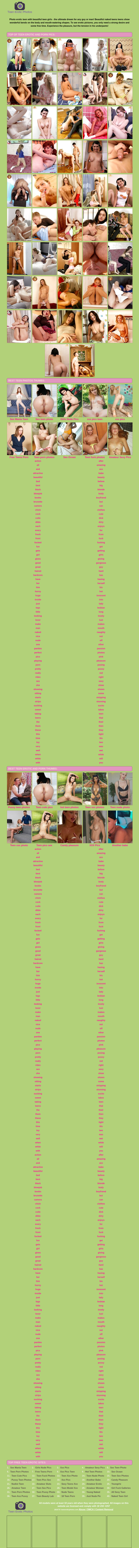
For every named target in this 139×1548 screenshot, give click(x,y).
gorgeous (101, 563)
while (101, 754)
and (38, 469)
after (101, 461)
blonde (101, 489)
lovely (101, 616)
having (101, 579)
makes (101, 624)
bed (38, 481)
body (101, 493)
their (101, 722)
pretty (38, 669)
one (38, 644)
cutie (37, 518)
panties (38, 648)
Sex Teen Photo (118, 1467)
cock (37, 514)
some (101, 693)
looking (38, 616)
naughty (101, 632)
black (38, 489)
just (38, 604)
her (38, 583)
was (101, 746)
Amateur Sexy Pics (95, 1467)
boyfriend (101, 498)
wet (101, 750)
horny (38, 591)
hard (101, 571)
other (101, 644)
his (101, 587)
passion (101, 648)
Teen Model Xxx (69, 1488)
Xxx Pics (64, 1467)
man (38, 628)
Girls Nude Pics (43, 1467)
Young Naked (93, 1492)
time (38, 738)
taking (38, 714)
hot (101, 591)
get (101, 546)
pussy (101, 669)
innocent (101, 595)
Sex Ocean (117, 1472)
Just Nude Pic (93, 1496)
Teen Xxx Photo (69, 1476)
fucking (101, 542)
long (101, 612)
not (101, 636)
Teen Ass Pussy (20, 1496)
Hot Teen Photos (93, 1472)
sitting (38, 693)
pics (38, 657)
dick (101, 518)
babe (101, 473)
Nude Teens (67, 1492)
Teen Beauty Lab (45, 1496)
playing (38, 661)
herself (101, 583)
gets (38, 551)
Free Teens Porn (43, 1472)
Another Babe (93, 1480)
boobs (38, 498)
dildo (37, 522)
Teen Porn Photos (19, 1472)
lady (101, 604)
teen (101, 714)
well (38, 750)
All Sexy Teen (118, 1492)
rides (37, 677)
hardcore (37, 575)
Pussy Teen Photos (21, 1480)
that (101, 718)
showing (38, 689)
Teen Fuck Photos (46, 1476)
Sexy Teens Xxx (69, 1484)
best (38, 485)
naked (38, 632)
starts (38, 697)
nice (38, 636)
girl (38, 555)
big (101, 485)
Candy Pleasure (119, 1480)
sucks (101, 705)
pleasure (101, 661)
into (101, 599)
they (101, 730)
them (37, 726)
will (101, 758)
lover (37, 620)
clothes (101, 510)
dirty (101, 522)
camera (38, 506)
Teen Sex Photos (120, 1476)
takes (101, 710)
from (101, 534)
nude (37, 640)
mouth (101, 628)
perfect (38, 652)
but (101, 502)
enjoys (101, 526)
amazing (101, 465)
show (101, 685)
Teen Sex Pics (44, 1488)
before (101, 481)
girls (101, 555)
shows (101, 689)
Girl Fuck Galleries (121, 1488)
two (101, 742)
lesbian (101, 608)
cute (101, 514)
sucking (38, 705)
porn (38, 665)
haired (38, 571)
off (101, 640)
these (38, 730)
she (38, 685)
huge (37, 595)
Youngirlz (116, 1484)
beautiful (37, 477)
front (37, 538)
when (38, 754)
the (38, 722)
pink (101, 657)
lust (101, 620)
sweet (38, 710)
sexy (101, 681)
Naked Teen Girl (119, 1496)
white (38, 758)
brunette (38, 502)
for (101, 530)
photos (101, 652)
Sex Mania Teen (18, 1467)
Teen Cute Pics (19, 1476)
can (101, 506)
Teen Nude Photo (95, 1476)
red (101, 673)
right (101, 677)
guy (101, 567)
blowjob (38, 493)
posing (101, 665)
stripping (101, 697)
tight (101, 734)
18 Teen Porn (68, 1496)
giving (101, 559)
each (37, 526)
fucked (38, 542)
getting (101, 551)
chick (38, 510)
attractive (38, 473)
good (38, 563)
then (101, 726)
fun (38, 546)
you (101, 762)
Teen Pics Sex (44, 1480)
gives (38, 559)
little (38, 612)
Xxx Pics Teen (67, 1472)
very (38, 746)
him (38, 587)
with (38, 762)
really (38, 673)
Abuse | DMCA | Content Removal (96, 1509)
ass (101, 469)
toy (38, 742)
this (38, 734)
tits (101, 738)
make (38, 624)
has (101, 575)
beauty (101, 477)
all (38, 465)
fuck (101, 538)
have (37, 579)
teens (38, 718)
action (38, 461)
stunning (101, 701)
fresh (38, 534)
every (38, 530)
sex (38, 681)
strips (38, 701)
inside (38, 599)
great (38, 567)
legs (38, 608)
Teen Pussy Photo (46, 1492)
